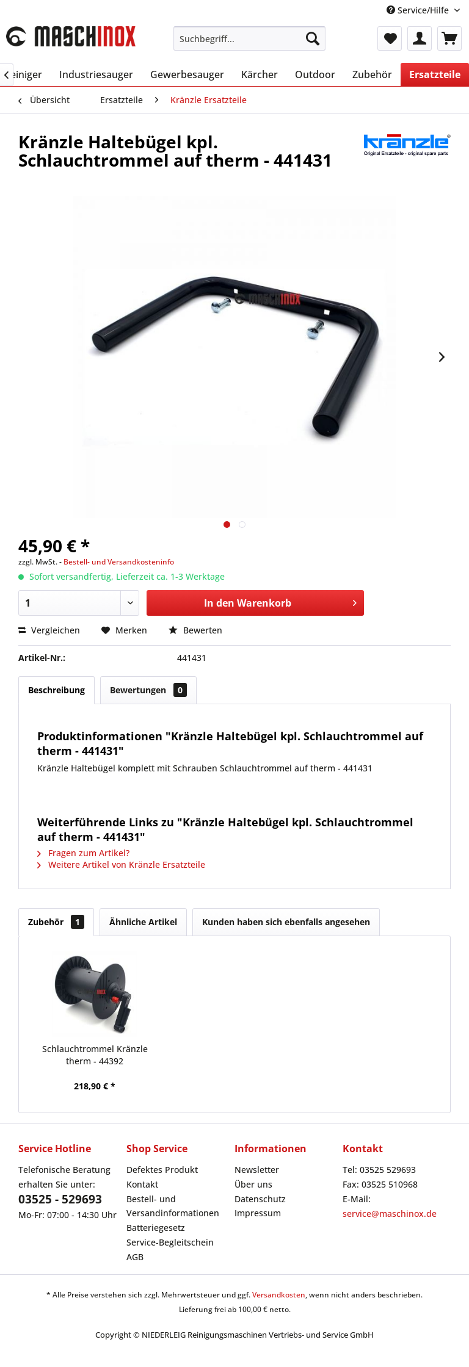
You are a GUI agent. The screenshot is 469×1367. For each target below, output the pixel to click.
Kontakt (142, 1184)
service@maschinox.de (390, 1213)
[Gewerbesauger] (187, 74)
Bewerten (195, 630)
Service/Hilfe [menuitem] (419, 10)
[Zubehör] (372, 74)
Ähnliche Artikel (143, 922)
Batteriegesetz (155, 1227)
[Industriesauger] (96, 74)
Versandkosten (278, 1294)
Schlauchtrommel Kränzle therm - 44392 (95, 1055)
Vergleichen (49, 630)
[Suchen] (312, 38)
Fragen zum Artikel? (83, 853)
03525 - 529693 (60, 1199)
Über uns (253, 1184)
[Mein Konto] (419, 38)
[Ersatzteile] (435, 74)
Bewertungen (148, 690)
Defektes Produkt (162, 1169)
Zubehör (56, 922)
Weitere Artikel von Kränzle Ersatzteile (121, 864)
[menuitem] (249, 38)
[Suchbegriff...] (249, 38)
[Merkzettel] (389, 38)
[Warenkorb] (449, 38)
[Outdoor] (315, 74)
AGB (135, 1257)
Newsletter (256, 1169)
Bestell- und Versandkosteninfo (119, 562)
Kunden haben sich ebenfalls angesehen (286, 922)
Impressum (257, 1213)
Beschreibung (56, 690)
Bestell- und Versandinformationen (172, 1206)
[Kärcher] (259, 74)
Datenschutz (260, 1199)
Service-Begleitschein (170, 1242)
